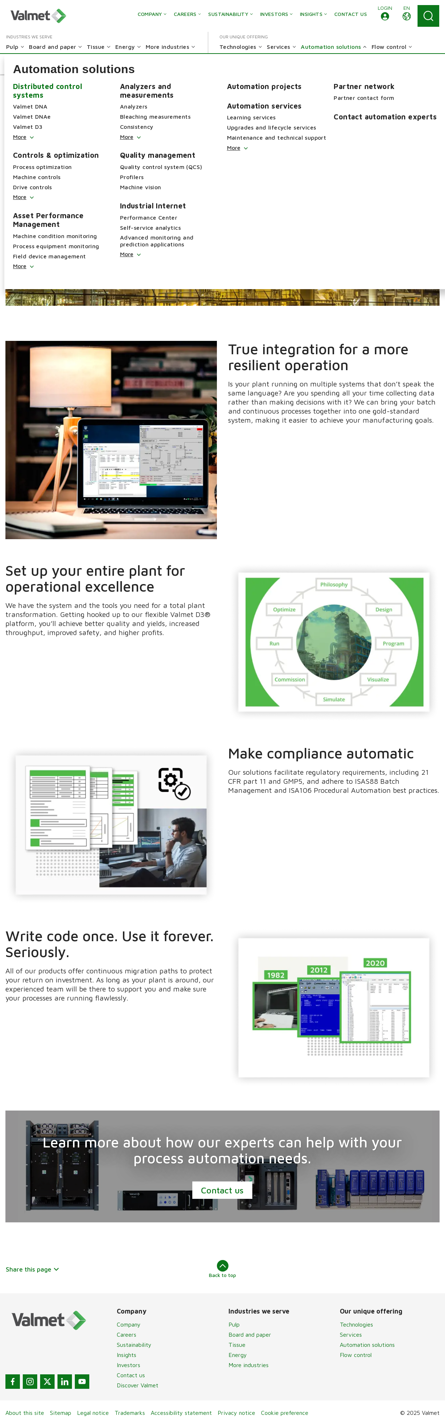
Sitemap (60, 1412)
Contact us (222, 1190)
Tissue (236, 1344)
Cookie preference (284, 1412)
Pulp (234, 1324)
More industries (248, 1365)
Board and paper (249, 1334)
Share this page (33, 1269)
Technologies (356, 1324)
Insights (126, 1355)
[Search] (428, 16)
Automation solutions (367, 1344)
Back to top (222, 1269)
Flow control (356, 1355)
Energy (237, 1355)
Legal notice (93, 1412)
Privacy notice (236, 1412)
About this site (24, 1412)
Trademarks (130, 1412)
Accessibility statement (181, 1412)
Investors (128, 1365)
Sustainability (134, 1344)
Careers (126, 1334)
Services (351, 1334)
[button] (385, 16)
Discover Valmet (137, 1385)
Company (129, 1324)
